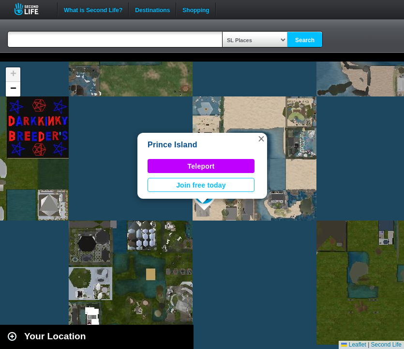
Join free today (201, 185)
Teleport (201, 166)
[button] (261, 138)
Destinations (152, 9)
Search (304, 40)
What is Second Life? (93, 9)
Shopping (195, 9)
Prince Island (172, 145)
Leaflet (353, 344)
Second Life (32, 9)
